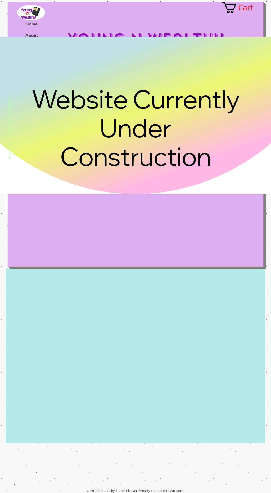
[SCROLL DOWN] (10, 130)
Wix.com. (177, 490)
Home (32, 24)
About (31, 35)
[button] (243, 7)
